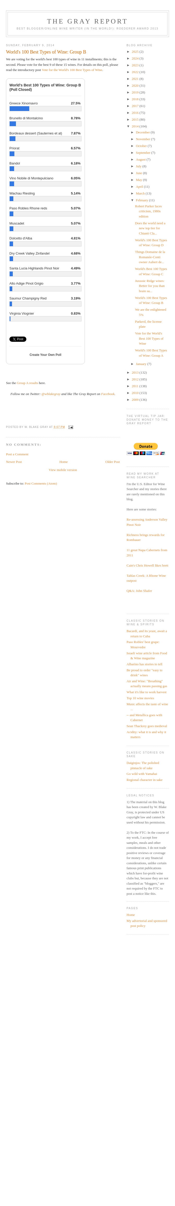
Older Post (112, 462)
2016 (135, 113)
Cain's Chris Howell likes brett (147, 565)
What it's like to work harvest (147, 692)
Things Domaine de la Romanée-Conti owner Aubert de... (150, 257)
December (143, 132)
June (139, 173)
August (141, 159)
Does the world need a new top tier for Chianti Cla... (150, 228)
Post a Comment (17, 454)
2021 (135, 79)
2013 (135, 372)
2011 (135, 386)
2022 (135, 72)
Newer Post (14, 462)
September (143, 153)
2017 (135, 106)
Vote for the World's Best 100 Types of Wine (149, 338)
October (142, 146)
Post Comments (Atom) (41, 483)
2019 (135, 92)
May (139, 180)
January (141, 364)
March (140, 193)
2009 (135, 400)
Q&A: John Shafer (139, 591)
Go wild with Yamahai (142, 774)
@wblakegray (51, 394)
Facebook (107, 394)
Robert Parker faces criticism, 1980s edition (148, 211)
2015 (135, 119)
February (142, 200)
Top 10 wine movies (140, 698)
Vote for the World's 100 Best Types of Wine (72, 70)
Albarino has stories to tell (144, 664)
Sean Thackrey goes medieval (147, 726)
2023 (135, 65)
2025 (135, 52)
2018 (135, 99)
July (139, 166)
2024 (135, 58)
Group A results (27, 383)
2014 (135, 126)
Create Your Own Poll (45, 355)
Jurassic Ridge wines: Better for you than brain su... (150, 286)
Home (63, 462)
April (140, 187)
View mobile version (63, 470)
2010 (135, 393)
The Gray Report (87, 21)
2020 (135, 85)
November (143, 139)
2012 (135, 379)
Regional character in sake (145, 780)
